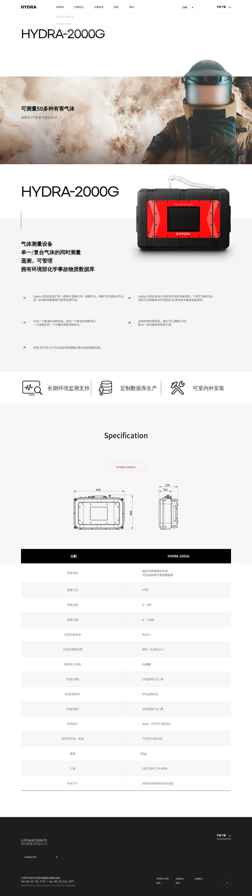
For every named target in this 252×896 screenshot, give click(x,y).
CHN (184, 7)
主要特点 (79, 7)
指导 (116, 7)
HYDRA (29, 6)
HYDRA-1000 (162, 878)
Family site (30, 856)
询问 (131, 7)
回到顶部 (227, 883)
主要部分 (99, 7)
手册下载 (221, 6)
